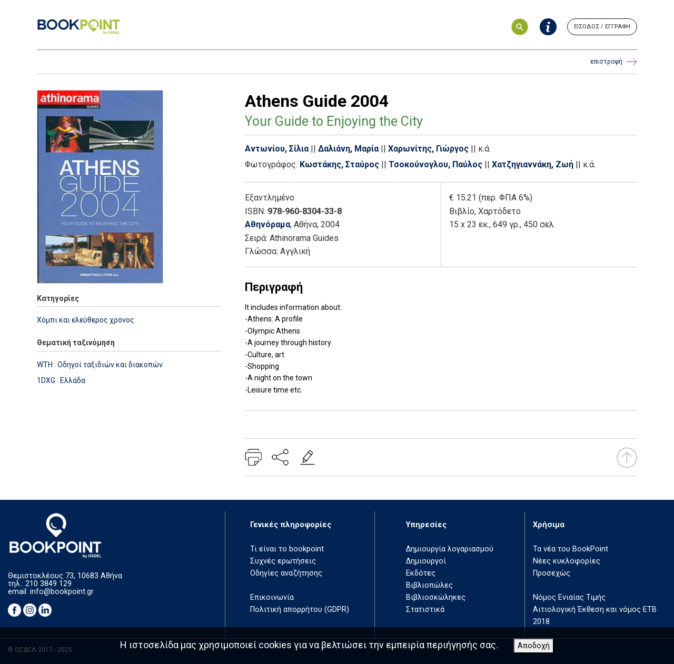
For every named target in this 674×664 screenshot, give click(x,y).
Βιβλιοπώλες (429, 585)
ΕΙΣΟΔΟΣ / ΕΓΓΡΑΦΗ (602, 26)
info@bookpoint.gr (62, 591)
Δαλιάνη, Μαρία (348, 149)
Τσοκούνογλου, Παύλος (435, 164)
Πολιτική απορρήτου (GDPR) (299, 609)
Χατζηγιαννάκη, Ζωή (532, 164)
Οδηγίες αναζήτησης (286, 573)
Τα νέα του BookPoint (570, 549)
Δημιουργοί (426, 561)
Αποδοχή (534, 645)
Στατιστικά (425, 609)
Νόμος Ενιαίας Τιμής (569, 597)
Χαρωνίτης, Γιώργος (428, 149)
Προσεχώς (551, 573)
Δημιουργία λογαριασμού (449, 549)
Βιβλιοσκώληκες (435, 597)
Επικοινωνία (272, 597)
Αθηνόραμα (267, 224)
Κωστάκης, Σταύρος (339, 164)
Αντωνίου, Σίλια (277, 149)
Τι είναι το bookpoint (287, 549)
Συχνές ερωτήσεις (283, 561)
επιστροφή (613, 62)
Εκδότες (420, 573)
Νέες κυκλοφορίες (566, 561)
